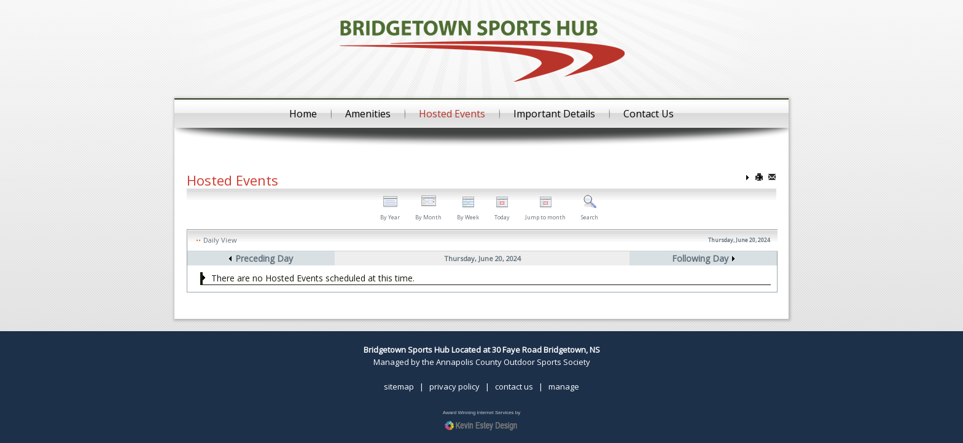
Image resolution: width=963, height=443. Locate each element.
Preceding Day (264, 258)
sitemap (399, 386)
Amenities (368, 113)
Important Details (554, 113)
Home (303, 113)
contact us (514, 386)
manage (563, 386)
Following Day (700, 258)
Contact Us (648, 113)
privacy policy (454, 386)
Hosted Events (452, 113)
